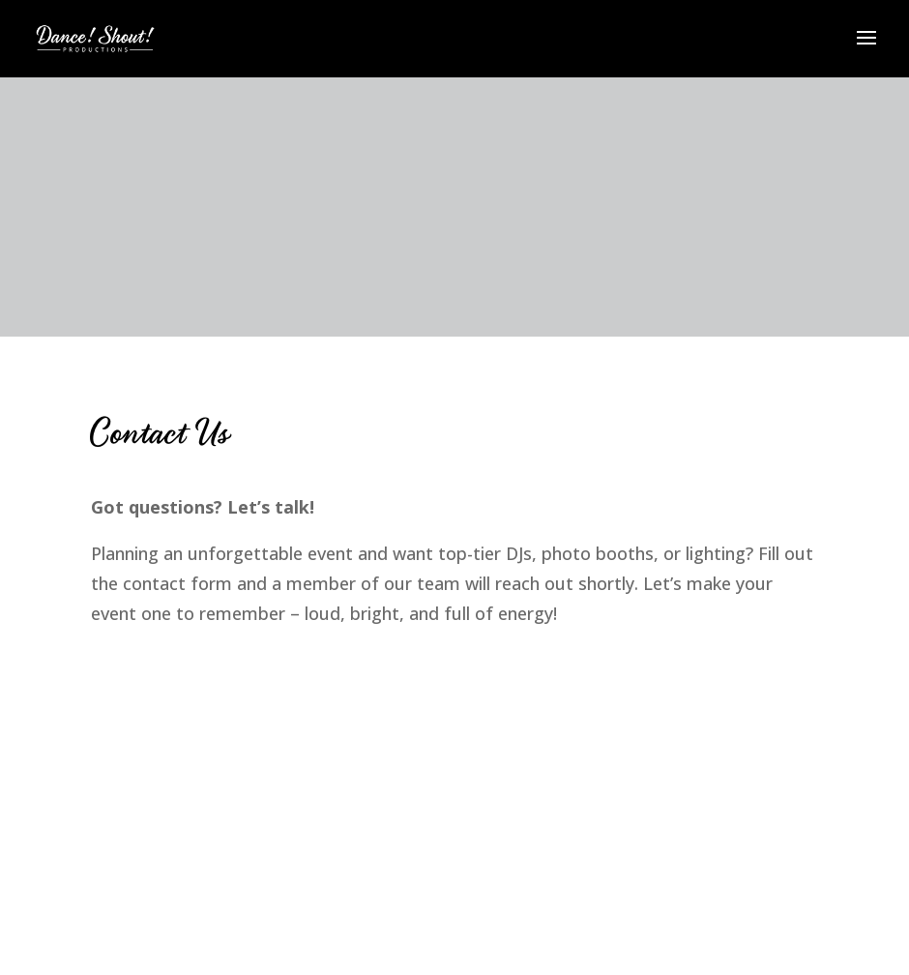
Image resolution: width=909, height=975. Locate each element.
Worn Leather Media (199, 671)
